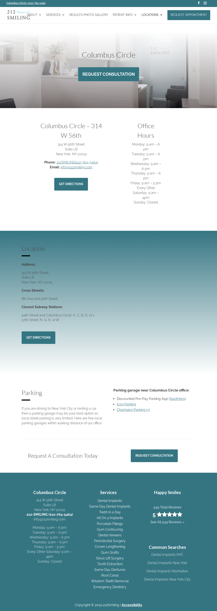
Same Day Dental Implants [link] (110, 506)
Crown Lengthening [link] (110, 547)
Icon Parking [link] (126, 404)
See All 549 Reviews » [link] (167, 522)
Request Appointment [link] (189, 14)
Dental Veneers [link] (110, 535)
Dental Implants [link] (110, 501)
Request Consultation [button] (108, 74)
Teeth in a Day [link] (110, 512)
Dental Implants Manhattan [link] (167, 571)
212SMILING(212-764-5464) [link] (77, 162)
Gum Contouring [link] (110, 529)
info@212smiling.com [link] (76, 167)
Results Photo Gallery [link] (89, 14)
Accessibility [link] (132, 605)
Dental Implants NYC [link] (167, 555)
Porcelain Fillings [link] (110, 524)
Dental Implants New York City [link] (167, 579)
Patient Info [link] (123, 14)
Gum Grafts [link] (110, 553)
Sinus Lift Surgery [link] (110, 558)
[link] (27, 3)
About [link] (32, 14)
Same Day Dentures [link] (109, 570)
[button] (198, 4)
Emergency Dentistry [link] (109, 587)
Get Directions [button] (71, 184)
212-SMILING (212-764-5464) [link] (49, 514)
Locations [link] (150, 14)
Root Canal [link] (109, 575)
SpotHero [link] (177, 399)
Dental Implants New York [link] (167, 563)
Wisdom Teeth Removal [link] (110, 581)
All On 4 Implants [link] (110, 518)
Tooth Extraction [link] (110, 564)
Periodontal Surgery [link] (110, 541)
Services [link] (53, 14)
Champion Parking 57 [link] (133, 410)
